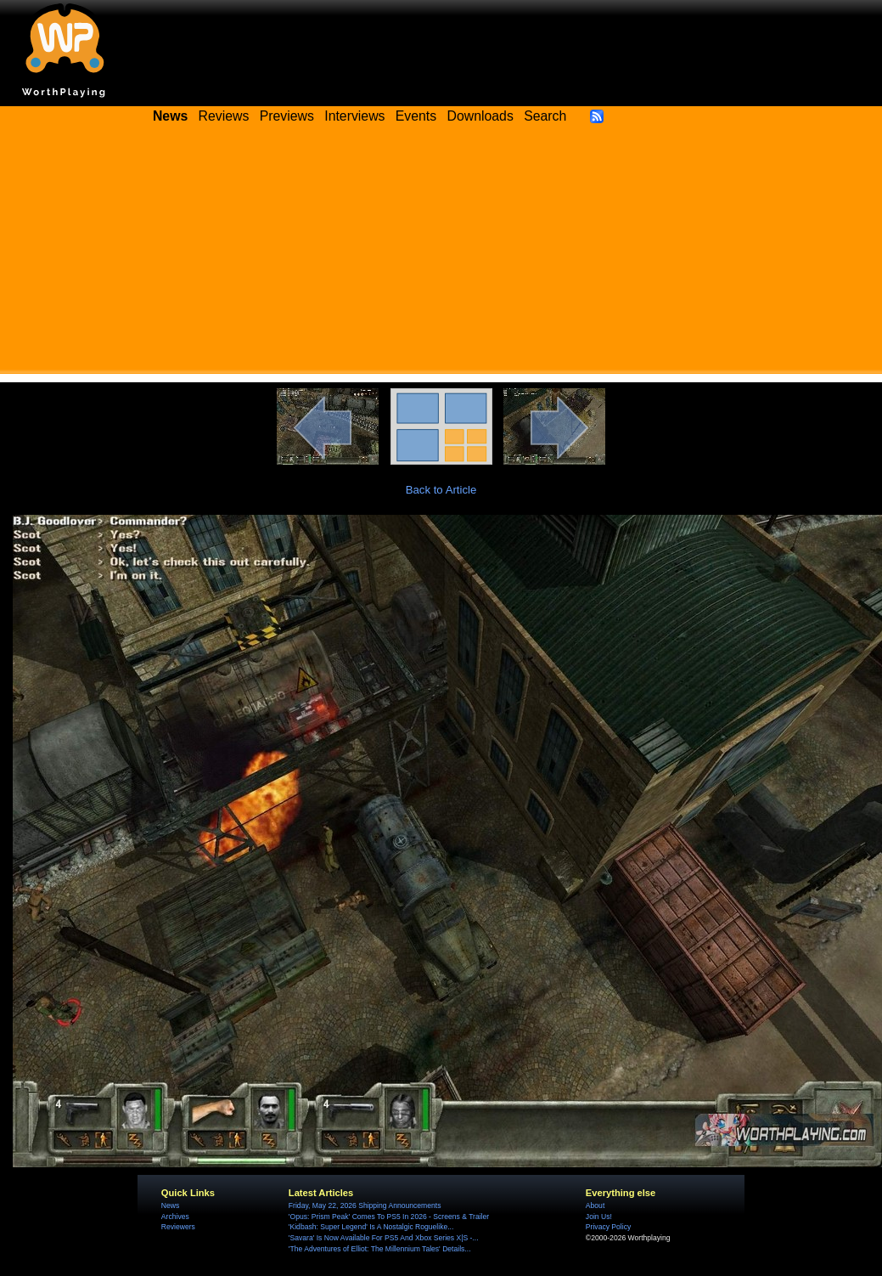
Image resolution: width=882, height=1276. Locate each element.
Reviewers (178, 1226)
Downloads (480, 116)
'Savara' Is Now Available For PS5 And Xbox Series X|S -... (384, 1238)
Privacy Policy (608, 1226)
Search (545, 116)
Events (416, 116)
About (595, 1205)
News (170, 1205)
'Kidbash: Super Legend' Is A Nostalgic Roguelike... (371, 1226)
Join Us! (599, 1216)
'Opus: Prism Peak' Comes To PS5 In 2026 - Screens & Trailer (389, 1216)
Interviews (354, 116)
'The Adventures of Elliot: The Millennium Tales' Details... (380, 1249)
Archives (175, 1216)
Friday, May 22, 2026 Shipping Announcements (365, 1205)
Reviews (224, 116)
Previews (287, 116)
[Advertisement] (441, 255)
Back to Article (441, 489)
